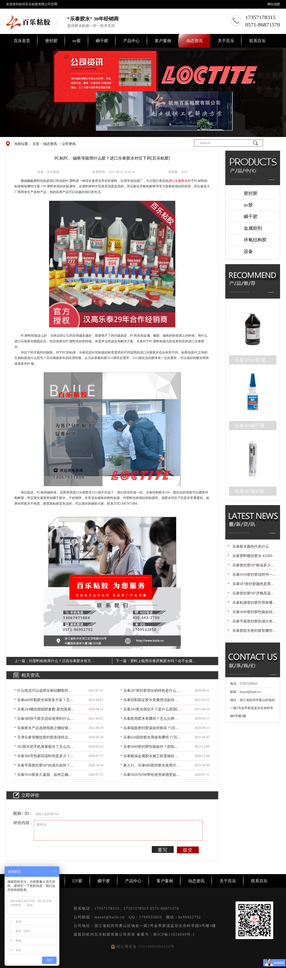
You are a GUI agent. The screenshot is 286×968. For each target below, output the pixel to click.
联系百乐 (257, 41)
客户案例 (163, 41)
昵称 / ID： (23, 813)
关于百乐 (226, 41)
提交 (188, 849)
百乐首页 (22, 41)
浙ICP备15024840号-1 (174, 934)
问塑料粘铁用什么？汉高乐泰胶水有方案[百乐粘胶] (62, 661)
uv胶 (77, 41)
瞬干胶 (102, 41)
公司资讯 (69, 144)
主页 (35, 144)
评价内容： (23, 823)
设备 (248, 251)
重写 (163, 849)
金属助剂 (253, 228)
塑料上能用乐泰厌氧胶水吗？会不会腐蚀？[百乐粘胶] (161, 661)
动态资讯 (194, 41)
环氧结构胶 (255, 239)
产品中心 (131, 41)
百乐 (49, 503)
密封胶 (51, 41)
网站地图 (273, 4)
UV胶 (78, 881)
